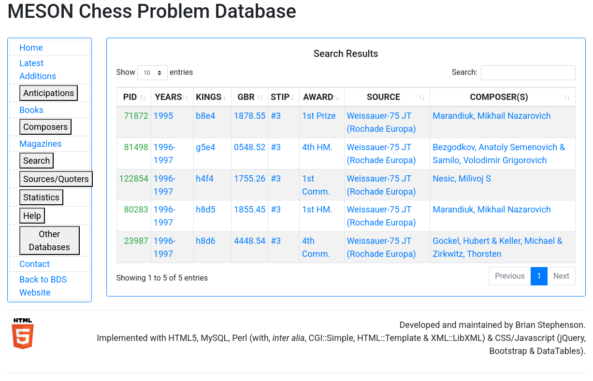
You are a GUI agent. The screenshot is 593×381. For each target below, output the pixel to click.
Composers (45, 127)
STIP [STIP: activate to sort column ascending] (280, 97)
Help (32, 216)
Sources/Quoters (56, 179)
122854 (133, 178)
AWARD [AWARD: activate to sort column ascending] (318, 97)
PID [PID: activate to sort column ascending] (130, 97)
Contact (34, 264)
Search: (514, 72)
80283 (136, 209)
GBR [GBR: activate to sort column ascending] (245, 97)
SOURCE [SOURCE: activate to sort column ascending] (383, 97)
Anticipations (48, 93)
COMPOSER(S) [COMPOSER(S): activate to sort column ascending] (499, 97)
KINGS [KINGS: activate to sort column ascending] (208, 97)
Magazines (40, 144)
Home (31, 47)
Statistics (41, 197)
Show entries (154, 72)
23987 (136, 241)
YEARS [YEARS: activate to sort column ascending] (168, 97)
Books (31, 110)
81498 (136, 147)
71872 (136, 116)
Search (36, 160)
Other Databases (49, 240)
